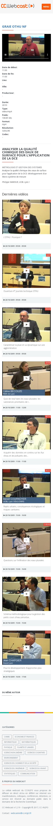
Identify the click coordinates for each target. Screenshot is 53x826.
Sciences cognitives (36, 752)
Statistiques (9, 773)
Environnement (11, 758)
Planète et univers (25, 747)
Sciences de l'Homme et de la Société (20, 763)
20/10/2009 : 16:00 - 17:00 (15, 677)
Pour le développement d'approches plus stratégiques (23, 669)
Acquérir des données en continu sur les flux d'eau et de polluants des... (24, 454)
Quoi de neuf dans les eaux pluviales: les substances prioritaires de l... (22, 400)
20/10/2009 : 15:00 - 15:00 (15, 623)
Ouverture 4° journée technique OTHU (21, 291)
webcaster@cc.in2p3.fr (21, 813)
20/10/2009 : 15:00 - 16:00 (15, 515)
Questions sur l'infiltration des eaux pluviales (24, 560)
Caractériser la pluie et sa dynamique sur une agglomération (24, 346)
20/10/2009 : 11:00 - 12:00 (15, 407)
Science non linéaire (13, 752)
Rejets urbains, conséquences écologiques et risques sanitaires (24, 508)
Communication (27, 773)
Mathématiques (29, 742)
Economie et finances (24, 737)
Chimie (7, 737)
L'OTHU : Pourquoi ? (13, 237)
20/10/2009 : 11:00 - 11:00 (15, 461)
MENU (46, 6)
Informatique (10, 742)
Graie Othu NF (14, 26)
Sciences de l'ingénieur (14, 768)
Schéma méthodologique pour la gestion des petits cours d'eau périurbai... (24, 615)
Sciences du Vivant (38, 768)
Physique (8, 747)
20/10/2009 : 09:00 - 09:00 (15, 246)
